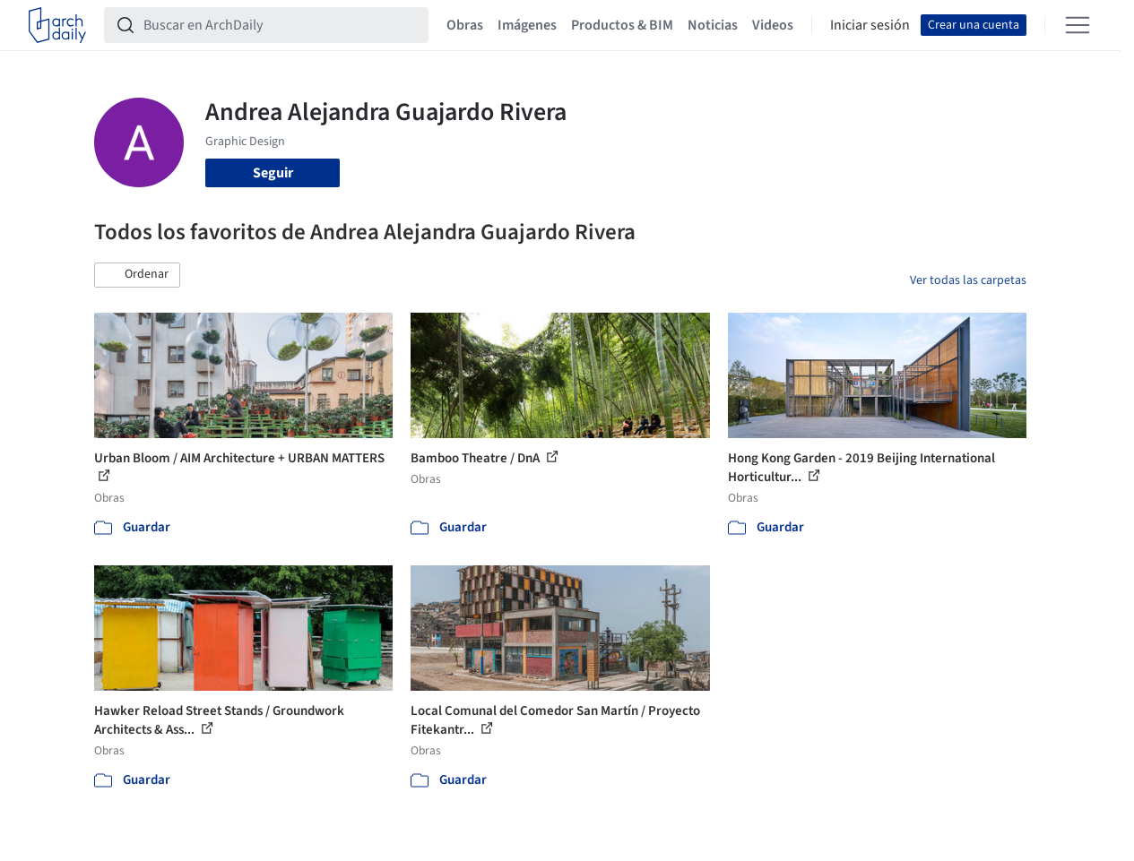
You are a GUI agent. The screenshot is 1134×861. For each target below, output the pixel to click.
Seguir (273, 173)
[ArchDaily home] (57, 25)
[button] (137, 275)
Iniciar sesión (870, 25)
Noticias (713, 25)
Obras (464, 25)
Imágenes (527, 25)
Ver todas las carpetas (968, 280)
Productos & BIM (622, 25)
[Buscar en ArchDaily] (280, 25)
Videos (772, 25)
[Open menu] (1077, 25)
